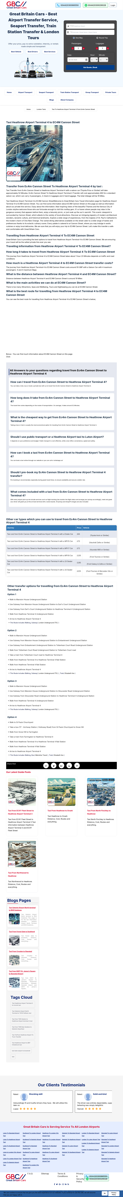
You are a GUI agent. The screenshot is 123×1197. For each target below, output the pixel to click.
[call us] (68, 5)
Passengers (76, 43)
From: (72, 26)
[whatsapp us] (95, 5)
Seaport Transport (46, 92)
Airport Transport (25, 92)
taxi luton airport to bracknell (21, 1051)
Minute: (103, 58)
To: (71, 32)
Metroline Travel (41, 755)
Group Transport (92, 92)
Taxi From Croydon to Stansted (20, 951)
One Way (79, 38)
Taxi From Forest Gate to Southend (22, 932)
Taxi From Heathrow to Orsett (60, 811)
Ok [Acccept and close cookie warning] (105, 1193)
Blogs (51, 100)
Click (8, 357)
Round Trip (103, 38)
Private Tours (110, 92)
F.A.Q (30, 1173)
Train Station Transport (69, 92)
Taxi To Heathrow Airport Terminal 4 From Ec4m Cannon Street (73, 109)
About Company (67, 100)
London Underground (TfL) (48, 623)
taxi (13, 1056)
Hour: (94, 58)
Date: (69, 55)
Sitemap (45, 1173)
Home (9, 92)
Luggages (100, 43)
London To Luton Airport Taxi (91, 1139)
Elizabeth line (69, 673)
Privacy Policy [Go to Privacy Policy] (113, 1193)
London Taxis (41, 109)
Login (113, 5)
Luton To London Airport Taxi (12, 1158)
